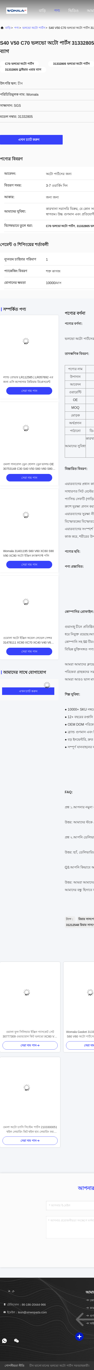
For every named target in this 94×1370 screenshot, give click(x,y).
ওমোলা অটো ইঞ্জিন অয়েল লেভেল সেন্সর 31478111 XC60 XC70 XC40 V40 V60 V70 (28, 642)
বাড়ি (42, 11)
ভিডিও (73, 11)
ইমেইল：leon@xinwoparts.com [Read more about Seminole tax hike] (25, 1312)
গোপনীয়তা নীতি (14, 1365)
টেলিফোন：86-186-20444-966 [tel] (24, 1304)
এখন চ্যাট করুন (31, 139)
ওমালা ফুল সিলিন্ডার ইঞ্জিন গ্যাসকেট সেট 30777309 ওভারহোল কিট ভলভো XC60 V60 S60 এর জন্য (30, 1034)
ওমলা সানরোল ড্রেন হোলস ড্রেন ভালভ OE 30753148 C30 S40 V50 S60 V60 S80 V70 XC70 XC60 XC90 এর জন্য (28, 468)
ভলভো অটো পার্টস (33, 27)
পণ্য (57, 11)
